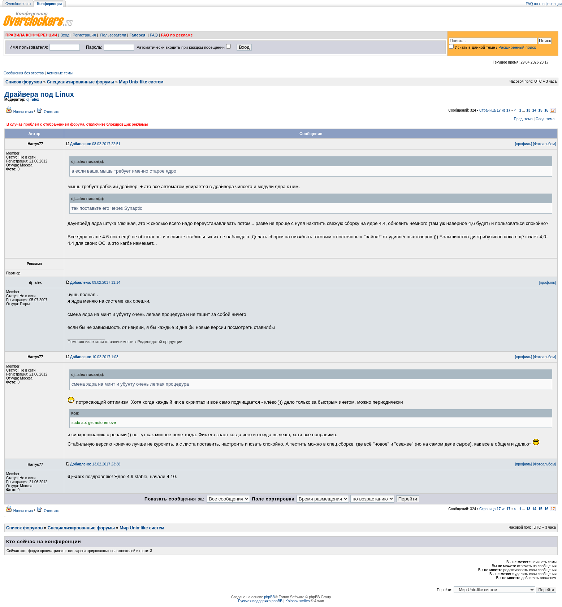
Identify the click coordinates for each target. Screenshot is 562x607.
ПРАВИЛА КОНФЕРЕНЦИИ (31, 35)
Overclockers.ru (18, 4)
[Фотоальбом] (544, 144)
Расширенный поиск (517, 47)
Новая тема (23, 112)
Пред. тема (523, 119)
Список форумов (23, 81)
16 (546, 110)
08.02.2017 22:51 (95, 144)
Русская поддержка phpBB (260, 601)
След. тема (545, 119)
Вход (64, 35)
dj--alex (32, 99)
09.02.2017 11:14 (95, 283)
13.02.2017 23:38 (95, 464)
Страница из (494, 110)
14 (534, 110)
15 (540, 110)
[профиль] (523, 144)
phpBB (269, 597)
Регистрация (84, 35)
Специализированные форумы (80, 81)
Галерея (137, 35)
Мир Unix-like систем (141, 81)
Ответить (51, 112)
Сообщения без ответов (24, 73)
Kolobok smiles (297, 601)
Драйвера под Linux (39, 94)
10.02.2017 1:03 (94, 357)
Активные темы (60, 73)
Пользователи (113, 35)
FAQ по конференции (544, 4)
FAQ (154, 35)
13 (528, 110)
